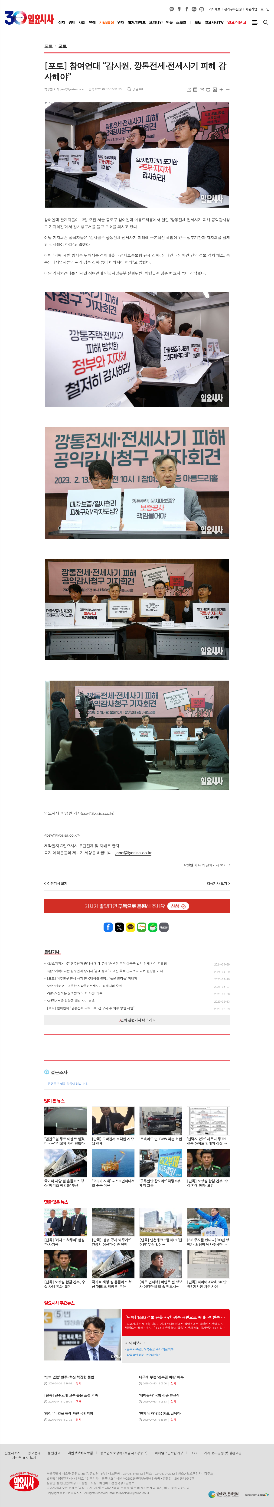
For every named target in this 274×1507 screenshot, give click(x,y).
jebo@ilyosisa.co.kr (133, 852)
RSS (194, 1453)
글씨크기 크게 (221, 90)
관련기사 (52, 952)
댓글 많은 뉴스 (56, 1202)
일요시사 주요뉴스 (59, 1303)
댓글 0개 (138, 89)
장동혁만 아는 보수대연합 (143, 1355)
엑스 (119, 927)
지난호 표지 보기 (24, 1457)
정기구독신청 (232, 9)
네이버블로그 (194, 9)
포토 (48, 46)
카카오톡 (130, 927)
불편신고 (54, 1453)
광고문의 (34, 1453)
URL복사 (189, 90)
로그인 (265, 9)
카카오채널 (171, 9)
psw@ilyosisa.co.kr (62, 835)
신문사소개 (12, 1453)
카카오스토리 (179, 9)
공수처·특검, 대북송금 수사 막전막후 (150, 1349)
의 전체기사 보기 (204, 865)
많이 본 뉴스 (54, 1100)
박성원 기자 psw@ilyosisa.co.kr (64, 89)
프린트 (208, 90)
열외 (201, 9)
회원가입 (251, 9)
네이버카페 (152, 927)
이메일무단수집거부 (169, 1453)
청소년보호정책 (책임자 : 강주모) (123, 1453)
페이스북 (186, 9)
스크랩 (215, 90)
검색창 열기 (265, 22)
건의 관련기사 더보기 (137, 1020)
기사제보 (214, 9)
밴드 (164, 927)
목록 (195, 90)
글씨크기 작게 (228, 90)
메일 (202, 90)
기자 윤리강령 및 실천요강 (222, 1453)
